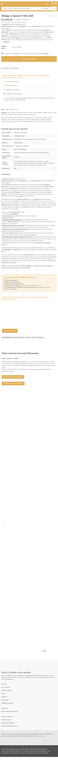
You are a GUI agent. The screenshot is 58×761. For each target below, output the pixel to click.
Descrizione (5, 174)
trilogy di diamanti (46, 119)
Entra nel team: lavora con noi (9, 726)
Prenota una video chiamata (13, 94)
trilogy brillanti (36, 119)
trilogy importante (6, 121)
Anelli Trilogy (11, 112)
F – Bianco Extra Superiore (21, 146)
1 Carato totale (18, 142)
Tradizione (4, 697)
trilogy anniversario (25, 119)
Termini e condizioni (6, 690)
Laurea (54, 112)
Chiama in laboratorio (11, 81)
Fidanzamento (38, 112)
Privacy (3, 694)
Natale (10, 114)
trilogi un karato (5, 119)
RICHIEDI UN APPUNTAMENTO (12, 377)
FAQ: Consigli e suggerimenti (9, 711)
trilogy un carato (48, 121)
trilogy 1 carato (15, 119)
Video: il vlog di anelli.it (7, 723)
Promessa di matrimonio (28, 114)
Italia (15, 168)
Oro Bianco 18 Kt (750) (20, 132)
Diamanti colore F (28, 112)
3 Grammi (17, 157)
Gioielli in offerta (47, 112)
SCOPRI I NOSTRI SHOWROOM (13, 383)
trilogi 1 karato (47, 118)
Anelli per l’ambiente (7, 716)
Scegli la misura (3, 47)
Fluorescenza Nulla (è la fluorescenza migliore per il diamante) (31, 152)
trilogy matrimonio (29, 121)
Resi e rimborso (5, 687)
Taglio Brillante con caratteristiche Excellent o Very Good (30, 139)
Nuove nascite (17, 114)
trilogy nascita (39, 121)
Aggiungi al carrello (29, 59)
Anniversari (19, 112)
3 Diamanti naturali (19, 136)
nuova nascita (8, 118)
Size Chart (6, 68)
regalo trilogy (39, 118)
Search (54, 9)
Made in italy (5, 700)
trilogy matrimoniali (17, 121)
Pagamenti (4, 708)
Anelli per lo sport (6, 720)
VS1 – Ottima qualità (20, 149)
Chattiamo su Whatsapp (12, 90)
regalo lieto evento (29, 118)
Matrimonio (4, 114)
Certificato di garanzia (7, 703)
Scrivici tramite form (10, 85)
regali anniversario (18, 118)
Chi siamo (4, 684)
